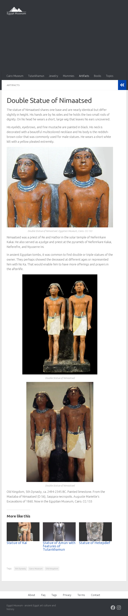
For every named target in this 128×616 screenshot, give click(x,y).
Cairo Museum (14, 75)
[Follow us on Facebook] (113, 607)
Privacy (67, 594)
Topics (109, 75)
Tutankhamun (36, 75)
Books (97, 75)
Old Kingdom (52, 568)
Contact (95, 594)
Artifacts (84, 75)
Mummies (68, 75)
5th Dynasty (20, 568)
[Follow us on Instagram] (119, 607)
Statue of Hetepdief (94, 542)
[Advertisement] (64, 46)
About (31, 594)
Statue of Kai (17, 542)
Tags (54, 594)
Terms (81, 594)
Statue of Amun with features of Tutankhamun (59, 546)
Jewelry (53, 75)
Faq (43, 594)
